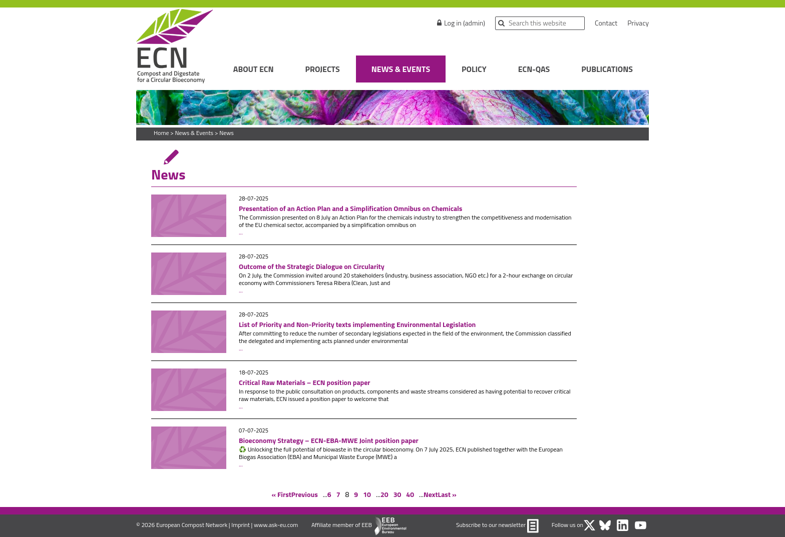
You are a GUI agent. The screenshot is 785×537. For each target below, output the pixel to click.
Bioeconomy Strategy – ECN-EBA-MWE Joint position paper (329, 440)
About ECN (253, 69)
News (226, 133)
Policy (474, 69)
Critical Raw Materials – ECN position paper (304, 382)
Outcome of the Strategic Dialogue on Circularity (311, 266)
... (241, 232)
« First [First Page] (281, 494)
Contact (606, 23)
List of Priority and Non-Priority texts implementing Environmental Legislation (358, 324)
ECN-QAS (534, 69)
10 (367, 494)
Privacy (638, 23)
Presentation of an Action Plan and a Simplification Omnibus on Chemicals (350, 208)
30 (398, 494)
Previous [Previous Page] (304, 494)
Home (161, 133)
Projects (322, 69)
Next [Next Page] (431, 494)
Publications (607, 69)
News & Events (400, 69)
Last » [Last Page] (447, 494)
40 (410, 494)
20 (384, 494)
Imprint (240, 525)
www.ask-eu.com (276, 525)
